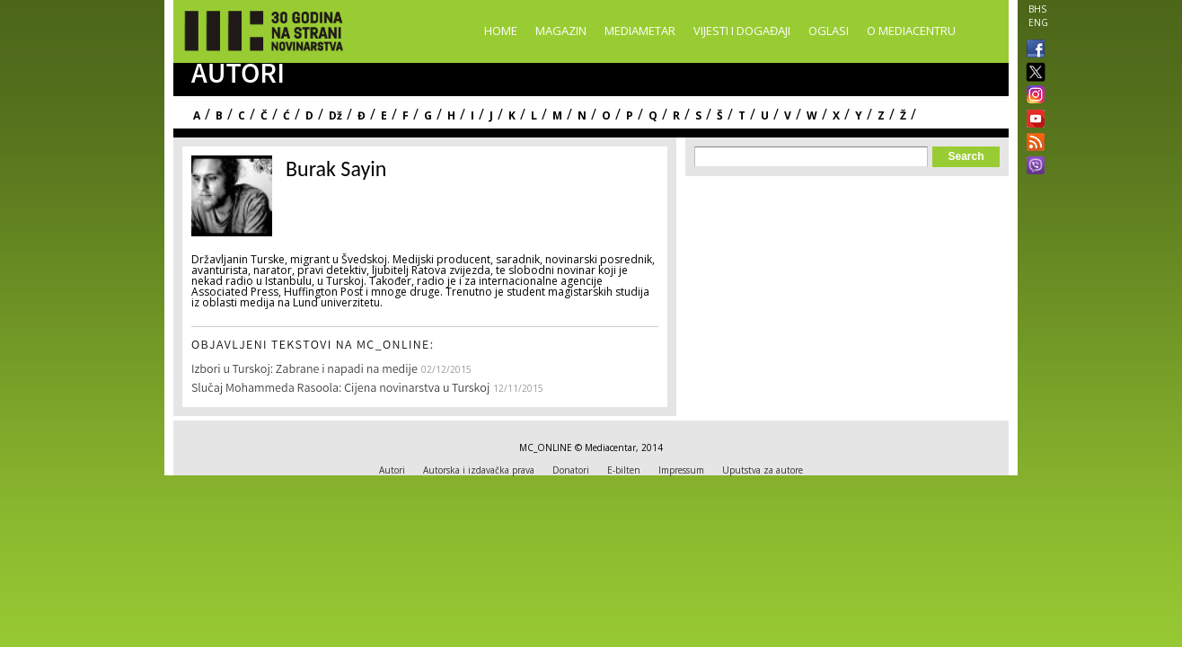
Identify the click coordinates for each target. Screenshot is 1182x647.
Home (500, 30)
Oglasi (828, 30)
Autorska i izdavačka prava (478, 470)
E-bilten (623, 470)
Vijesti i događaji (741, 30)
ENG (1038, 22)
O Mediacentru (911, 30)
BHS (1037, 9)
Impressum (681, 470)
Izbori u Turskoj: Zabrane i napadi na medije (304, 370)
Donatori (570, 470)
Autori (392, 470)
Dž (335, 115)
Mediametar (639, 30)
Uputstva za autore (762, 470)
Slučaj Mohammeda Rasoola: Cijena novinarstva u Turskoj (340, 389)
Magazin (561, 30)
